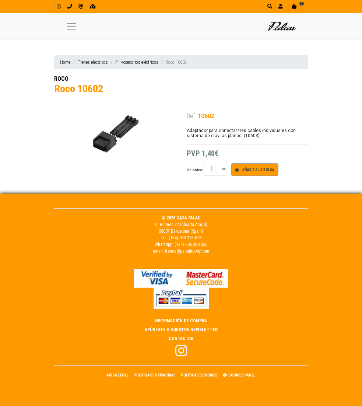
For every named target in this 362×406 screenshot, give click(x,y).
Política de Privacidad (155, 375)
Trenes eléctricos (93, 62)
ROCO (61, 78)
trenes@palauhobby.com (187, 251)
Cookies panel (239, 375)
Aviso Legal (118, 375)
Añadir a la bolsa (254, 170)
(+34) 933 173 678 (185, 237)
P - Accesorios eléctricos (136, 62)
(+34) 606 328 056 (191, 244)
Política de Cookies (199, 375)
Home (65, 62)
